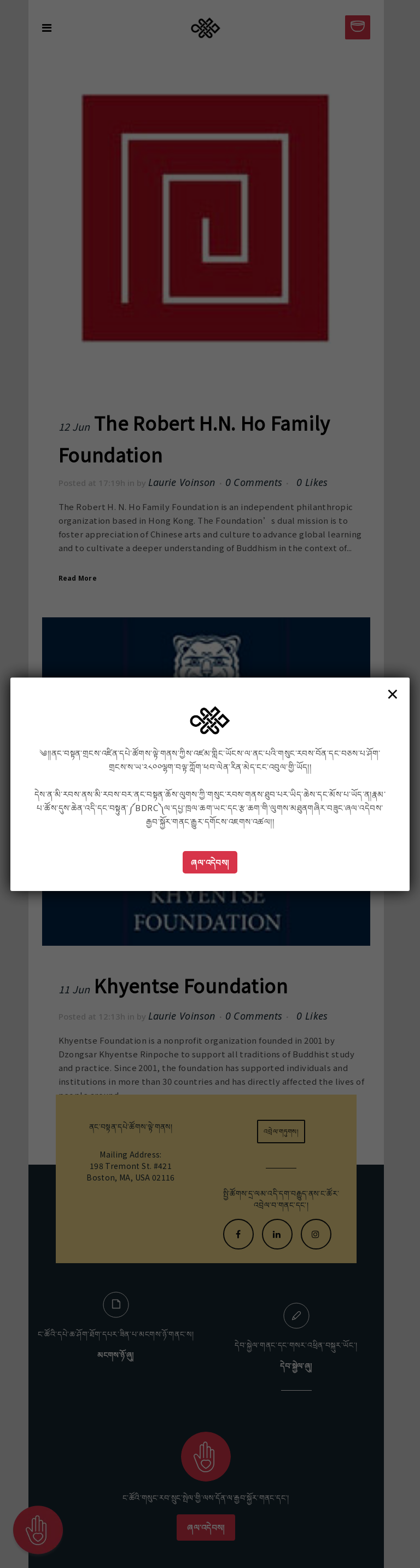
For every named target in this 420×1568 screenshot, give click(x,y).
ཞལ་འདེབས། (210, 862)
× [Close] (393, 693)
